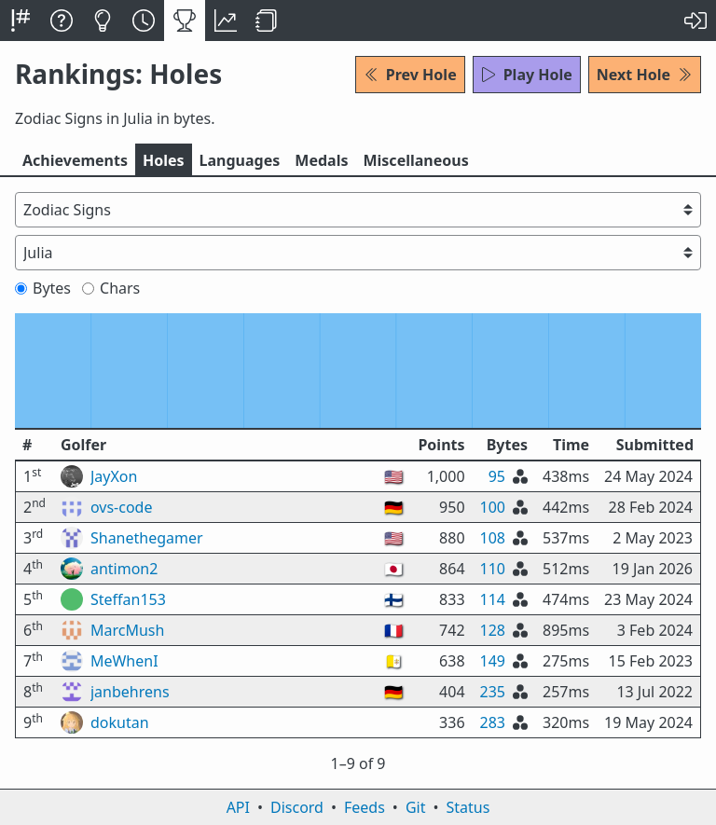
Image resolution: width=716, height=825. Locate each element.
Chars (111, 288)
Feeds (364, 807)
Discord (297, 807)
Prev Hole (410, 74)
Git (416, 807)
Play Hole (526, 74)
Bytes (43, 288)
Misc (415, 160)
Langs (240, 160)
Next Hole (645, 74)
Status (467, 807)
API (238, 807)
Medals (321, 160)
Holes (164, 160)
